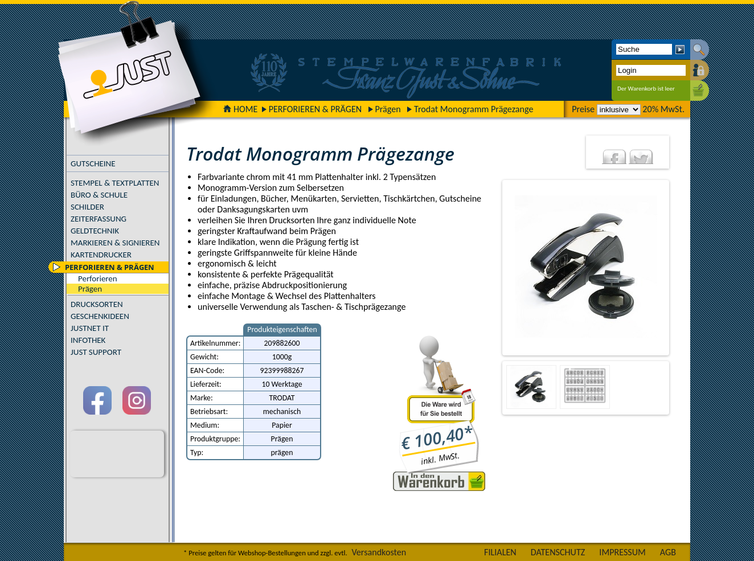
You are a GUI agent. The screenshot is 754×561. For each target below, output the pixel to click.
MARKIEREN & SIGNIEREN (115, 242)
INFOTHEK (88, 340)
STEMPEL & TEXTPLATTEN (115, 183)
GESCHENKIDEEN (100, 316)
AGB (668, 552)
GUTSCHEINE (93, 163)
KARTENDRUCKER (101, 254)
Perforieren (97, 278)
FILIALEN (500, 552)
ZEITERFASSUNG (98, 219)
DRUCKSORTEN (97, 304)
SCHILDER (87, 207)
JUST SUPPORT (96, 352)
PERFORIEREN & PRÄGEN (315, 109)
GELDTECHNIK (95, 231)
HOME (240, 109)
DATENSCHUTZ (558, 552)
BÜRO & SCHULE (99, 195)
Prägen (388, 109)
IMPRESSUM (622, 552)
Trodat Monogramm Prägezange (473, 109)
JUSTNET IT (90, 328)
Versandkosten (378, 552)
